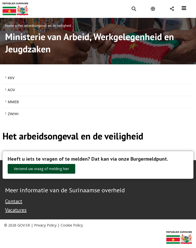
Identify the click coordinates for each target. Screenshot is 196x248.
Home (9, 25)
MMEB (13, 101)
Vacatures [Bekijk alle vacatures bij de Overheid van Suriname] (16, 210)
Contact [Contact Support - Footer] (13, 201)
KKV (11, 77)
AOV (11, 89)
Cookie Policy (72, 225)
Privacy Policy (45, 225)
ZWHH (13, 113)
